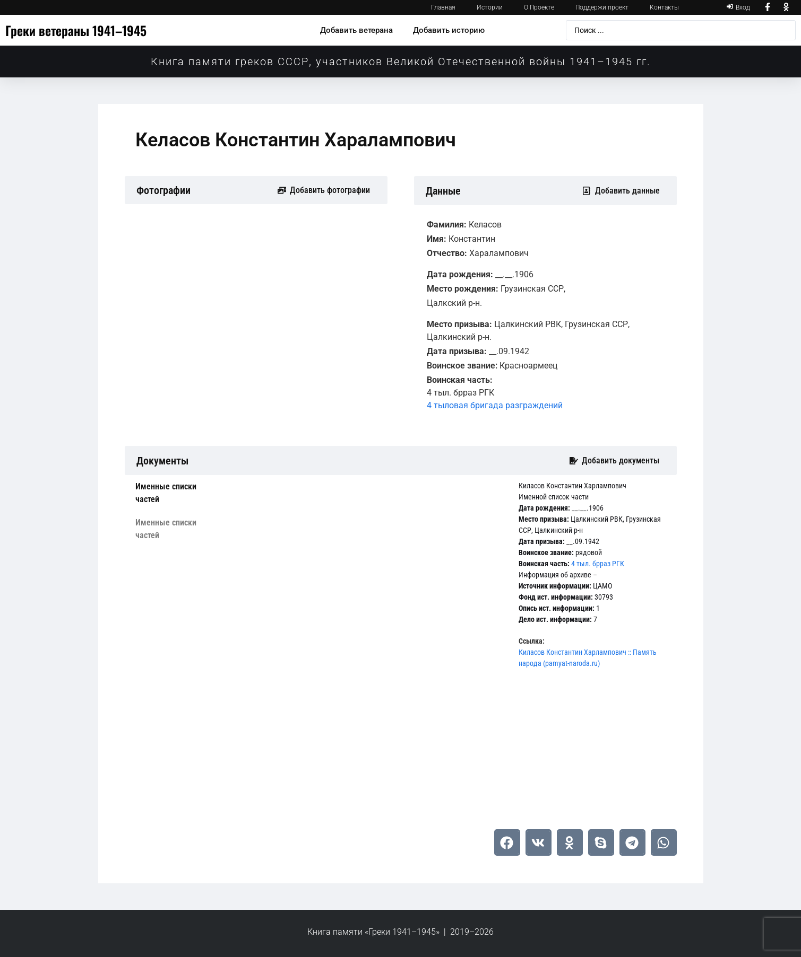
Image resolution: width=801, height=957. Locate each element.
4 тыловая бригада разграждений (495, 405)
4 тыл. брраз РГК (597, 563)
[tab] (178, 493)
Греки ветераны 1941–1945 (76, 30)
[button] (507, 842)
